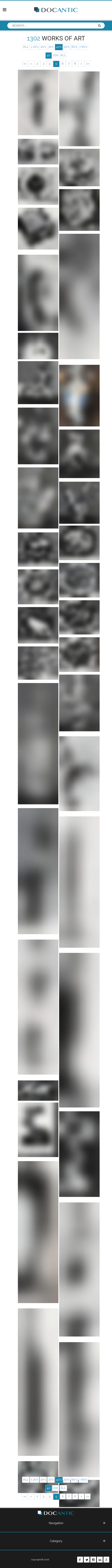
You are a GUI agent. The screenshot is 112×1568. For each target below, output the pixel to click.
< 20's (34, 47)
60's (75, 47)
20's (43, 47)
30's (51, 47)
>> (89, 63)
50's (67, 47)
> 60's (84, 47)
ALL (24, 47)
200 (55, 55)
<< (22, 63)
